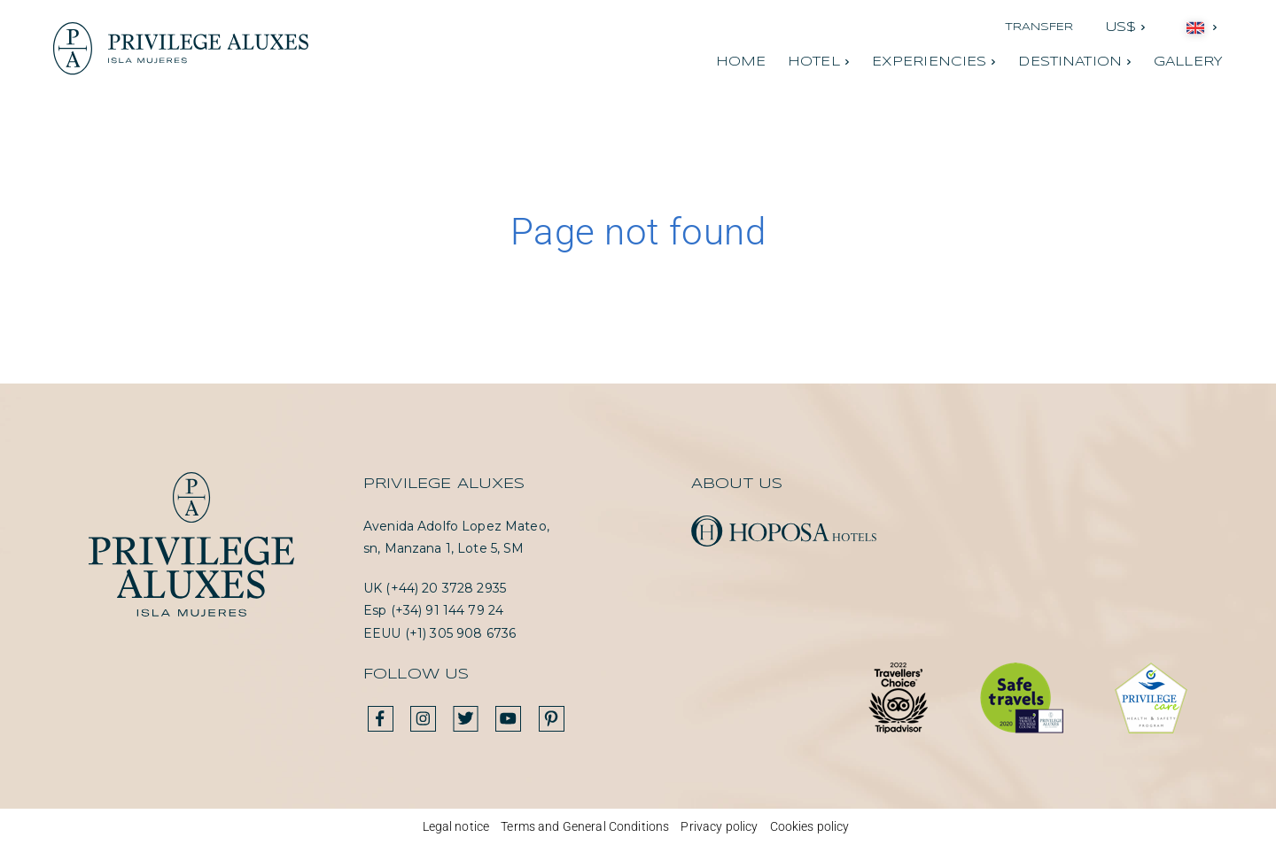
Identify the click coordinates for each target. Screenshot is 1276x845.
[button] (1126, 27)
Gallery (1188, 62)
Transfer (1039, 27)
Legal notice (456, 826)
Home (741, 62)
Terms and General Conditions (585, 826)
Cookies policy (810, 826)
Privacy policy (719, 826)
